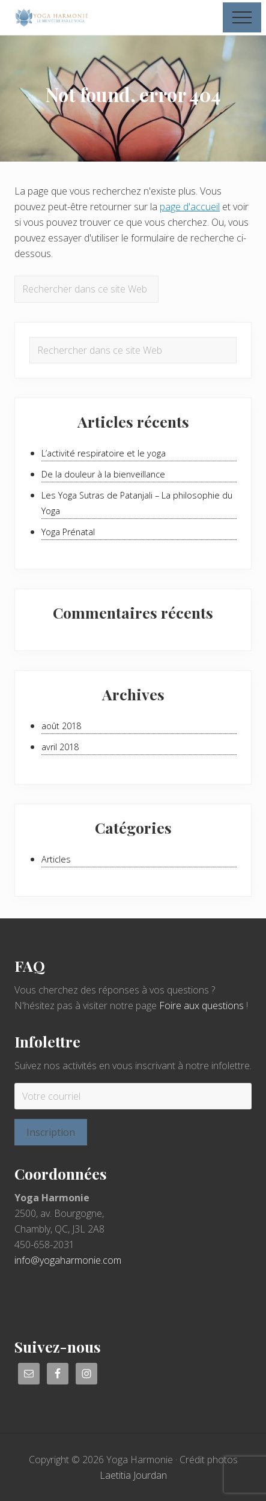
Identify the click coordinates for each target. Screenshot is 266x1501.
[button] (242, 17)
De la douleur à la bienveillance (103, 474)
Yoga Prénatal (68, 532)
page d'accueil (190, 206)
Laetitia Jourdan (133, 1475)
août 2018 (61, 726)
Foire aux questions (201, 1005)
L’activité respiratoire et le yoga (103, 453)
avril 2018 (60, 747)
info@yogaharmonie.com (67, 1260)
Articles (56, 859)
